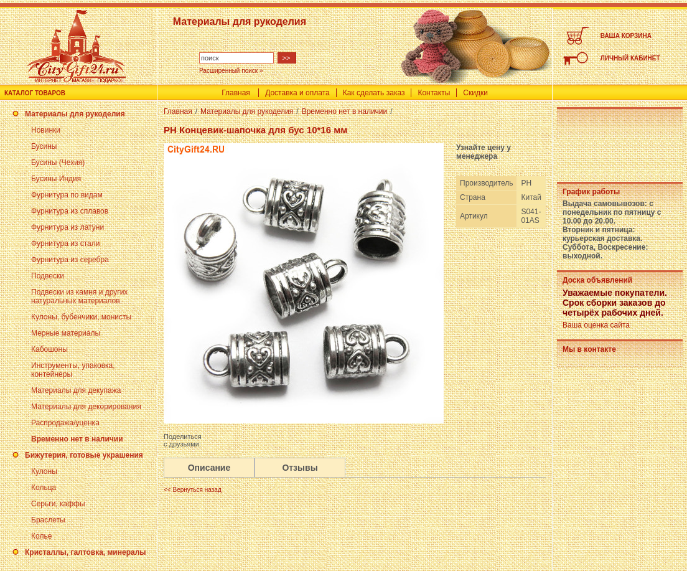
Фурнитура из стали (65, 243)
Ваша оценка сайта (596, 325)
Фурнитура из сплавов (69, 211)
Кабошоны (49, 349)
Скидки (475, 92)
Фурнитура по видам (67, 195)
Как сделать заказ (374, 92)
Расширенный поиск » (231, 70)
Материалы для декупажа (76, 390)
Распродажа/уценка (65, 422)
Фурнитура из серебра (70, 259)
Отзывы (299, 468)
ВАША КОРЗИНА (626, 35)
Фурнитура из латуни (67, 227)
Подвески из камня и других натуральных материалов (79, 296)
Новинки (45, 130)
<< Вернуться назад (193, 489)
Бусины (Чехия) (58, 162)
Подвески (47, 275)
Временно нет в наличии (77, 439)
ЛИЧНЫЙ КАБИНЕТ (630, 58)
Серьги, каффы (58, 503)
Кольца (43, 487)
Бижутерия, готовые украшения (84, 455)
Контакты (434, 92)
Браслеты (48, 520)
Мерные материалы (65, 333)
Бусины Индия (56, 178)
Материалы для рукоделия (75, 114)
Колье (41, 536)
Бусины (44, 146)
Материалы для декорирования (86, 406)
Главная (236, 92)
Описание (209, 468)
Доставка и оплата (297, 92)
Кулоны (44, 471)
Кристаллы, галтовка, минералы (85, 552)
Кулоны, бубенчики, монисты (81, 317)
